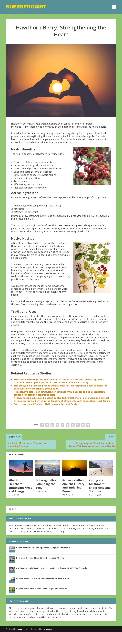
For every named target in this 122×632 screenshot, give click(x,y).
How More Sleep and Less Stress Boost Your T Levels (40, 558)
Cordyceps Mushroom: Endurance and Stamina (100, 485)
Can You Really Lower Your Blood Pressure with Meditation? (43, 578)
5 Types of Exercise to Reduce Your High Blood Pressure (41, 588)
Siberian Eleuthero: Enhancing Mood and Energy (20, 485)
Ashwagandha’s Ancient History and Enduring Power (73, 485)
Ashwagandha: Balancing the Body (46, 483)
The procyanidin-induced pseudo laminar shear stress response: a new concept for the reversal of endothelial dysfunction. (60, 387)
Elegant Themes (23, 629)
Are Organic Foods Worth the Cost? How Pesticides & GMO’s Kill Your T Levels (51, 568)
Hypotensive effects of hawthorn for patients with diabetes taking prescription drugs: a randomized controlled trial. (59, 393)
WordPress (47, 629)
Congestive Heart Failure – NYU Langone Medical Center (46, 404)
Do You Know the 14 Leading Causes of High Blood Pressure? (43, 547)
